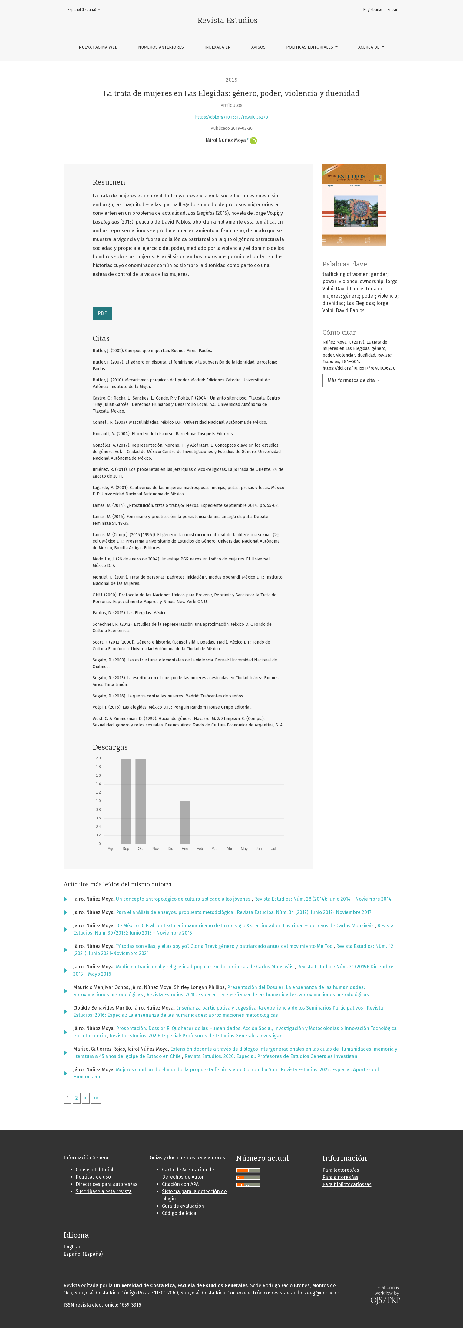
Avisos (258, 47)
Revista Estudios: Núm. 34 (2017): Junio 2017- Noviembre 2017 (304, 912)
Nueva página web (98, 47)
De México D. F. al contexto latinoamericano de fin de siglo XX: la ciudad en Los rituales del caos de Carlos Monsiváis (245, 925)
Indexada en (217, 47)
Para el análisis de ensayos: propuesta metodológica (175, 912)
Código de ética (179, 1213)
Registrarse (372, 10)
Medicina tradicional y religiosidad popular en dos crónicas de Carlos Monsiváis (205, 967)
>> (96, 1098)
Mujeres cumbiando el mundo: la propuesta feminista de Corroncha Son (197, 1069)
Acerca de (369, 47)
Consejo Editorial (94, 1170)
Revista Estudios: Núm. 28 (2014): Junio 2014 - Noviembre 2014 (322, 899)
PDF (102, 313)
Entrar (392, 10)
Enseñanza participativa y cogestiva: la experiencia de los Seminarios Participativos (270, 1008)
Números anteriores (161, 47)
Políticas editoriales (310, 47)
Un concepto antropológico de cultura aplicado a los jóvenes (184, 899)
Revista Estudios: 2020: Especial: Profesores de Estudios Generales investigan (196, 1036)
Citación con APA (180, 1184)
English (72, 1247)
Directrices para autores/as (106, 1184)
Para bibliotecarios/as (347, 1184)
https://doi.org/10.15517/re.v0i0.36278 (231, 117)
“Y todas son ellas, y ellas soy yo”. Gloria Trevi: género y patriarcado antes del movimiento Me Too (225, 946)
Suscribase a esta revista (104, 1191)
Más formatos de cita (352, 380)
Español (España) (86, 9)
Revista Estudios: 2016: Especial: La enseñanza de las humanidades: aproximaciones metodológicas (258, 994)
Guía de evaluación (183, 1206)
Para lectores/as (340, 1170)
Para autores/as (340, 1177)
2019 (232, 80)
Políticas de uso (93, 1177)
